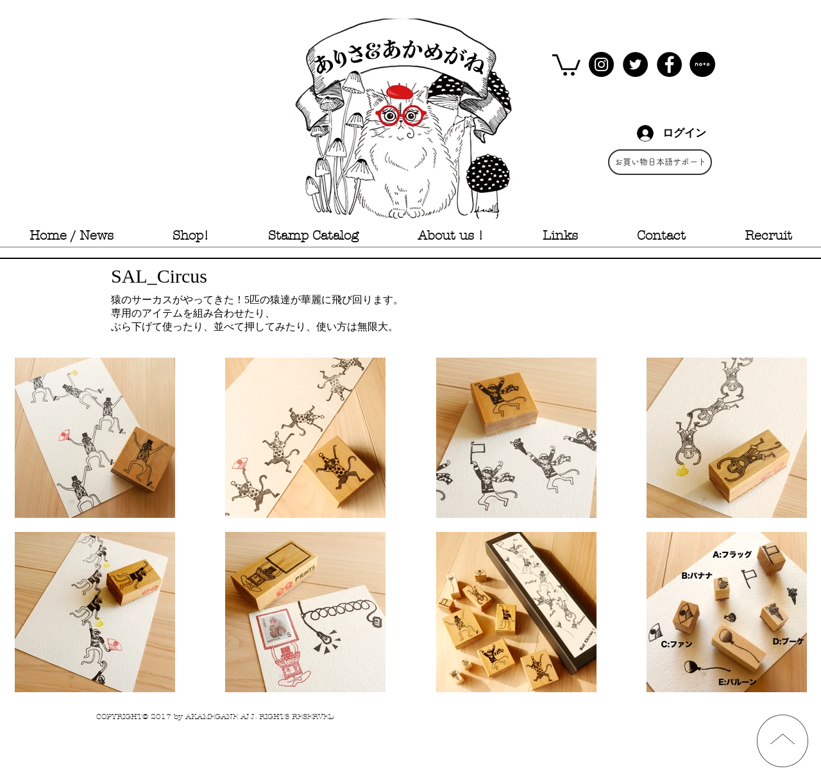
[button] (566, 64)
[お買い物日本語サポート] (660, 162)
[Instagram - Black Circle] (601, 64)
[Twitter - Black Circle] (635, 64)
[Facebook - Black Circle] (669, 64)
